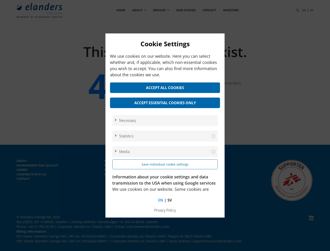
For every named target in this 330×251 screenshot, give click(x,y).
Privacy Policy (165, 210)
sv (170, 200)
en (160, 200)
